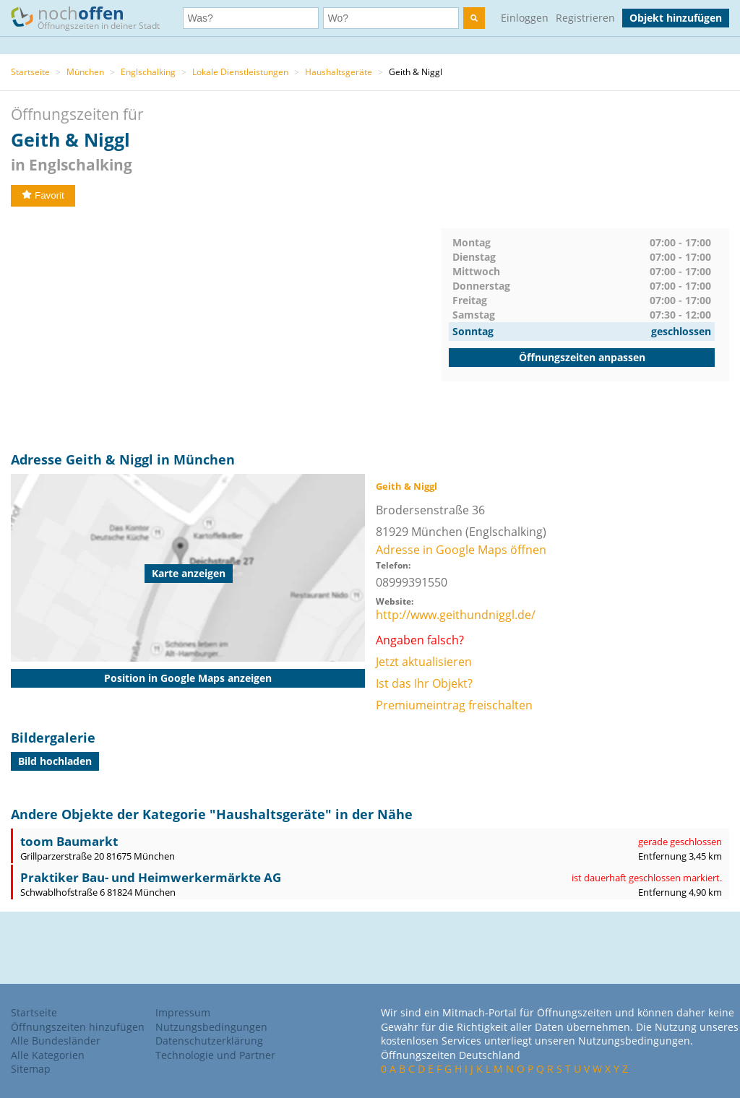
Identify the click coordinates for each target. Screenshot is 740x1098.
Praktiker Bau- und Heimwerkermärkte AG (150, 877)
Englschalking (148, 72)
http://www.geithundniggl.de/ (455, 615)
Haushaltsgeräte (338, 72)
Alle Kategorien (48, 1055)
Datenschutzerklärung (209, 1040)
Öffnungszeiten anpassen (582, 357)
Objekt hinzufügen (675, 18)
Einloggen (524, 18)
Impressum (182, 1012)
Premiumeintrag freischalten (454, 705)
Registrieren (585, 18)
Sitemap (31, 1069)
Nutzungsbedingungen (211, 1027)
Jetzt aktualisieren (424, 662)
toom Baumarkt (69, 841)
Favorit (43, 195)
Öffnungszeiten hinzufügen (78, 1027)
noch (92, 17)
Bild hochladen (55, 761)
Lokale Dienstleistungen (240, 72)
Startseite (30, 72)
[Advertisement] (226, 329)
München (85, 72)
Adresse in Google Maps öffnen (461, 550)
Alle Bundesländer (55, 1040)
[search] (474, 18)
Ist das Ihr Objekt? (424, 683)
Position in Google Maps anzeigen (188, 678)
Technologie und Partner (215, 1055)
